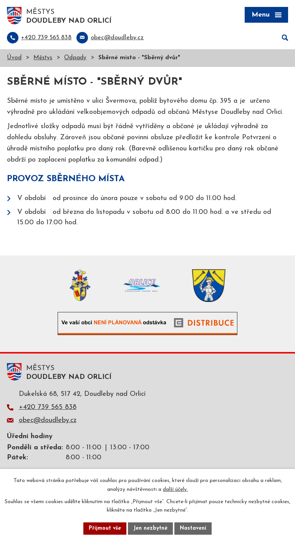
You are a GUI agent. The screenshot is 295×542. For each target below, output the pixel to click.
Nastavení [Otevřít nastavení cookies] (193, 528)
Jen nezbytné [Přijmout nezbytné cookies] (150, 528)
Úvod (14, 58)
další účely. (175, 489)
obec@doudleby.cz (47, 420)
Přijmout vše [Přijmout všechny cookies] (105, 528)
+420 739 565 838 (47, 407)
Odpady (75, 58)
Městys (42, 58)
